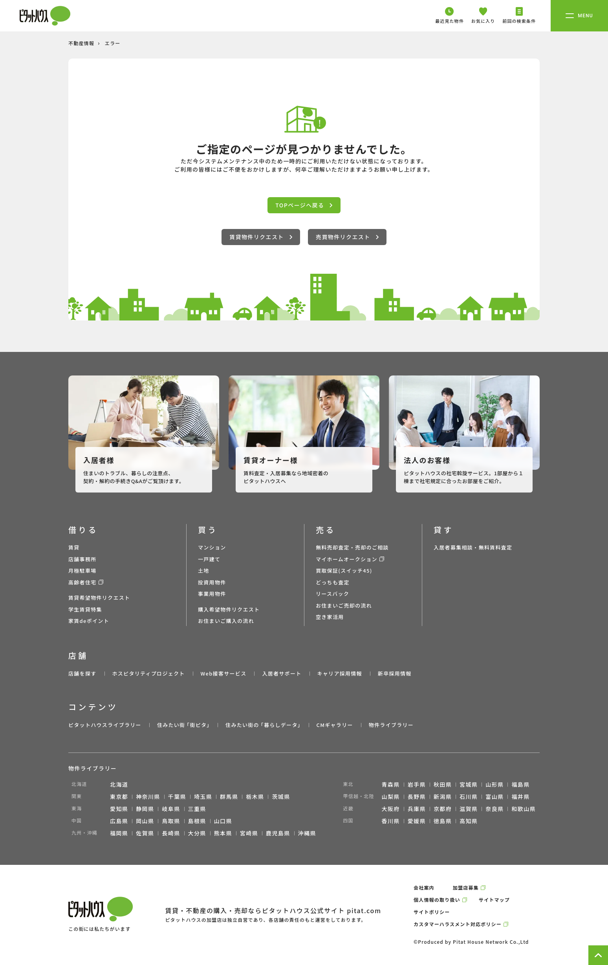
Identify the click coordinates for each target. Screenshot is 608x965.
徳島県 (443, 821)
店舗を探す (82, 673)
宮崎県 (249, 833)
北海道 (119, 784)
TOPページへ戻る (303, 205)
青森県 (391, 784)
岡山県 (145, 821)
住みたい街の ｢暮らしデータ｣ (262, 725)
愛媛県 (417, 821)
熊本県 (223, 833)
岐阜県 (171, 809)
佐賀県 (145, 833)
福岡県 (119, 833)
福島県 (520, 784)
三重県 (197, 809)
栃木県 (255, 796)
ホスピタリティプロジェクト (148, 673)
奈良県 (494, 809)
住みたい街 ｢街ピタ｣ (183, 725)
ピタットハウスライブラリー (104, 725)
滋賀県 (469, 809)
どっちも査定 (333, 582)
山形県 (494, 784)
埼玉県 (203, 796)
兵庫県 (417, 809)
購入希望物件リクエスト (229, 609)
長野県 (417, 796)
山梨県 (391, 796)
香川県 (391, 821)
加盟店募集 (466, 887)
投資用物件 (212, 582)
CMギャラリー (334, 725)
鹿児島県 (278, 833)
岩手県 (417, 784)
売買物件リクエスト (347, 237)
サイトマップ (494, 899)
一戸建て (209, 559)
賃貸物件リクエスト (260, 237)
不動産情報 (81, 43)
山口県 (223, 821)
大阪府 (391, 809)
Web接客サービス (224, 673)
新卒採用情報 (395, 673)
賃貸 (74, 547)
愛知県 (119, 809)
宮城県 (469, 784)
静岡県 (145, 809)
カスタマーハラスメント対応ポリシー (458, 924)
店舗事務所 (82, 559)
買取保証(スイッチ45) (344, 570)
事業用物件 (212, 593)
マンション (212, 547)
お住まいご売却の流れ (344, 605)
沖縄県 (307, 833)
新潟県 (443, 796)
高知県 (469, 821)
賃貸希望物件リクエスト (99, 597)
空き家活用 (330, 617)
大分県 (197, 833)
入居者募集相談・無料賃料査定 (473, 547)
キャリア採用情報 (339, 673)
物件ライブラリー (391, 725)
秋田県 (443, 784)
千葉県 (177, 796)
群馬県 (229, 796)
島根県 (197, 821)
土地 (203, 570)
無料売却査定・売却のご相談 (352, 547)
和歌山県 (523, 809)
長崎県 (171, 833)
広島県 (119, 821)
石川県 (469, 796)
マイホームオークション (346, 559)
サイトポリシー (432, 911)
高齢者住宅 (82, 582)
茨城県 (281, 796)
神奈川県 (148, 796)
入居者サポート (281, 673)
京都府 (443, 809)
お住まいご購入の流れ (226, 620)
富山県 (494, 796)
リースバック (332, 593)
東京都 (119, 796)
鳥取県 (171, 821)
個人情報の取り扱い (437, 899)
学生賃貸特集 (85, 609)
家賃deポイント (88, 620)
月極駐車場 (82, 570)
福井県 (520, 796)
